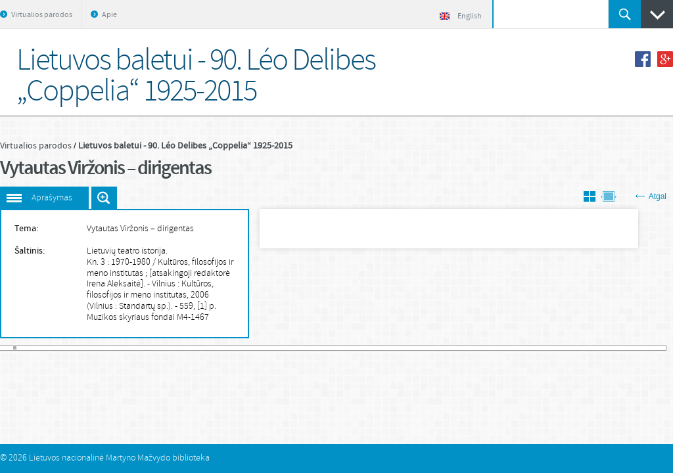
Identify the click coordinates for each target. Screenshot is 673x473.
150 (542, 347)
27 (92, 347)
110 (395, 347)
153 (553, 347)
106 (381, 347)
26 (88, 347)
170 (614, 347)
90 (322, 347)
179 (647, 347)
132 (476, 347)
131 (472, 347)
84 (300, 347)
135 (486, 347)
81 (289, 347)
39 (135, 347)
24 (81, 347)
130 (469, 347)
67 (238, 347)
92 (329, 347)
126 (453, 347)
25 (85, 347)
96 (344, 347)
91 (326, 347)
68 (242, 347)
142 (512, 347)
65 (231, 347)
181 (655, 347)
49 (172, 347)
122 (439, 347)
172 (622, 347)
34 (118, 347)
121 (436, 347)
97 (348, 347)
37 (128, 347)
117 (421, 347)
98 (352, 347)
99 (355, 347)
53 (187, 347)
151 (545, 347)
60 (212, 347)
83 (296, 347)
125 (450, 347)
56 (198, 347)
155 (560, 347)
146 (527, 347)
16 (51, 347)
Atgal (651, 196)
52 (183, 347)
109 (392, 347)
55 (194, 347)
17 (55, 347)
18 (59, 347)
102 (366, 347)
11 (33, 347)
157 (567, 347)
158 (570, 347)
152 (549, 347)
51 (179, 347)
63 (223, 347)
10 (30, 347)
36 (125, 347)
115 (413, 347)
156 (563, 347)
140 (505, 347)
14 (44, 347)
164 (593, 347)
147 (530, 347)
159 (574, 347)
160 (578, 347)
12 (37, 347)
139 (501, 347)
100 (359, 347)
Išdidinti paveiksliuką (104, 198)
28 (95, 347)
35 (121, 347)
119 (428, 347)
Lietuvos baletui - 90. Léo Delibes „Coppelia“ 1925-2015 (185, 146)
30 (102, 347)
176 (636, 347)
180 (651, 347)
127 (457, 347)
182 (659, 347)
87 (311, 347)
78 (278, 347)
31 (106, 347)
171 (618, 347)
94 (336, 347)
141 (509, 347)
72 (256, 347)
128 (461, 347)
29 (99, 347)
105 (377, 347)
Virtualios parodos (41, 15)
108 (388, 347)
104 (373, 347)
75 (267, 347)
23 (77, 347)
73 (260, 347)
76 (271, 347)
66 (235, 347)
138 (497, 347)
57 (202, 347)
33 (114, 347)
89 (319, 347)
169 (611, 347)
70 (249, 347)
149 (538, 347)
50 (176, 347)
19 (62, 347)
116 (417, 347)
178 (644, 347)
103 (369, 347)
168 (607, 347)
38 (132, 347)
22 (74, 347)
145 (523, 347)
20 (66, 347)
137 (494, 347)
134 (483, 347)
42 (147, 347)
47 (165, 347)
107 (384, 347)
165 (596, 347)
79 (282, 347)
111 (399, 347)
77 (275, 347)
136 (490, 347)
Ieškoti (625, 14)
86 (308, 347)
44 (154, 347)
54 (191, 347)
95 (340, 347)
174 (629, 347)
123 (443, 347)
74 (264, 347)
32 (110, 347)
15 (48, 347)
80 (285, 347)
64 (227, 347)
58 (205, 347)
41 (143, 347)
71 (252, 347)
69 (245, 347)
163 (589, 347)
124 (446, 347)
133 (479, 347)
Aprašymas (52, 198)
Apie (109, 15)
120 (432, 347)
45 (158, 347)
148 (534, 347)
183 (662, 347)
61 (216, 347)
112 (402, 347)
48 (168, 347)
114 (410, 347)
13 (41, 347)
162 (586, 347)
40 (139, 347)
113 (406, 347)
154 (556, 347)
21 (70, 347)
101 (362, 347)
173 (626, 347)
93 (333, 347)
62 (219, 347)
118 (425, 347)
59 (209, 347)
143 (516, 347)
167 (603, 347)
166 (600, 347)
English (461, 16)
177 (640, 347)
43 (150, 347)
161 (582, 347)
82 (293, 347)
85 (304, 347)
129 (465, 347)
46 (161, 347)
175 (633, 347)
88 (315, 347)
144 (519, 347)
